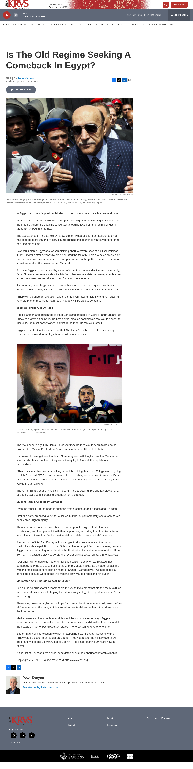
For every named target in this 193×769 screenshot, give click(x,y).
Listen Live (112, 732)
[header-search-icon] (167, 8)
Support (117, 31)
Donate (182, 7)
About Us (76, 31)
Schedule (57, 31)
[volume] (15, 22)
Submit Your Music (15, 31)
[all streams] (179, 22)
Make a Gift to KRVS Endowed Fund (152, 31)
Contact (71, 732)
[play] (6, 22)
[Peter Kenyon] (13, 692)
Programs (37, 31)
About (70, 725)
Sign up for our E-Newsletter (160, 725)
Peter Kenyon (26, 85)
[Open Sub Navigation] (46, 31)
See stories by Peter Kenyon (40, 694)
